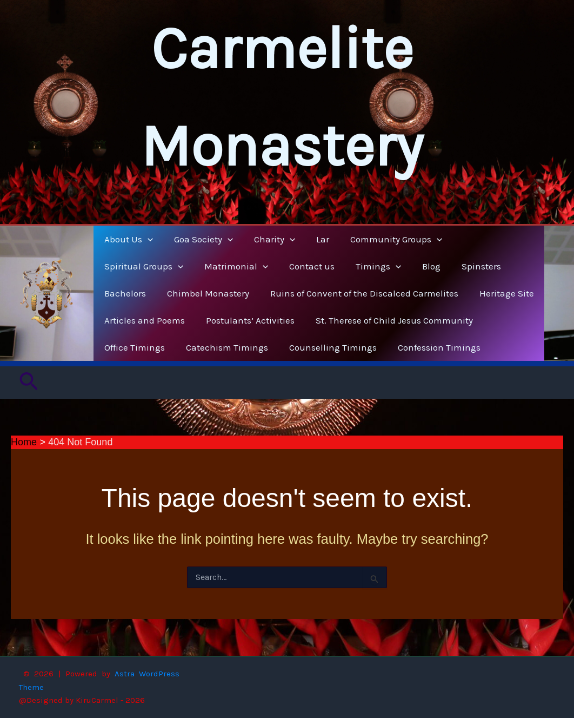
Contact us (207, 266)
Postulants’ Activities (246, 320)
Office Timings (133, 347)
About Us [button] (127, 239)
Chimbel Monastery (144, 293)
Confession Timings (429, 347)
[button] (146, 239)
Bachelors (428, 266)
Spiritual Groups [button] (488, 239)
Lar (313, 239)
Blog (321, 266)
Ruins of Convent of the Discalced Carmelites (297, 293)
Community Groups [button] (384, 239)
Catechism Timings (223, 347)
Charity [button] (267, 239)
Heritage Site (437, 293)
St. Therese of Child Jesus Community (387, 320)
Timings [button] (271, 266)
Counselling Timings (326, 347)
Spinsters (369, 266)
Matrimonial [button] (134, 266)
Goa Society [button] (199, 239)
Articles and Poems (143, 320)
